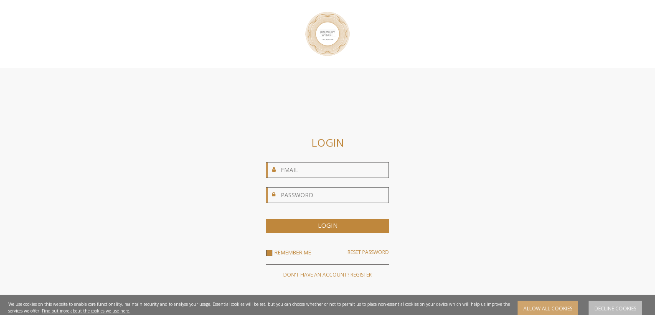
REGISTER (361, 274)
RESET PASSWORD (368, 252)
